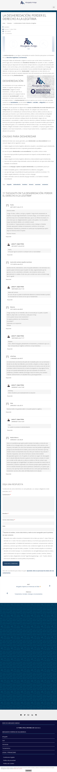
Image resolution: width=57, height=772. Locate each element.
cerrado (35, 102)
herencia (31, 184)
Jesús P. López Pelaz (11, 29)
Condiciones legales (9, 757)
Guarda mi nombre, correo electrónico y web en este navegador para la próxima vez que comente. (28, 534)
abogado (4, 736)
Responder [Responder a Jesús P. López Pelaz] (10, 255)
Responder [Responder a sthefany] (8, 377)
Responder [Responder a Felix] (8, 412)
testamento (14, 102)
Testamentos (6, 748)
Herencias (9, 23)
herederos (24, 184)
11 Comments (8, 33)
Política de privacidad (9, 760)
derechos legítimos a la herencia (16, 57)
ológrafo (42, 102)
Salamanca (37, 728)
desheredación (17, 184)
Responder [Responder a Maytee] (8, 328)
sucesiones (37, 184)
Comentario (7, 494)
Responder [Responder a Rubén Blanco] (8, 474)
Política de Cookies (8, 763)
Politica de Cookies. (17, 768)
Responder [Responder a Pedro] (8, 236)
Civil (3, 740)
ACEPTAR (28, 770)
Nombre (6, 513)
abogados (9, 184)
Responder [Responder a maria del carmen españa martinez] (8, 279)
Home (4, 23)
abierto (29, 102)
